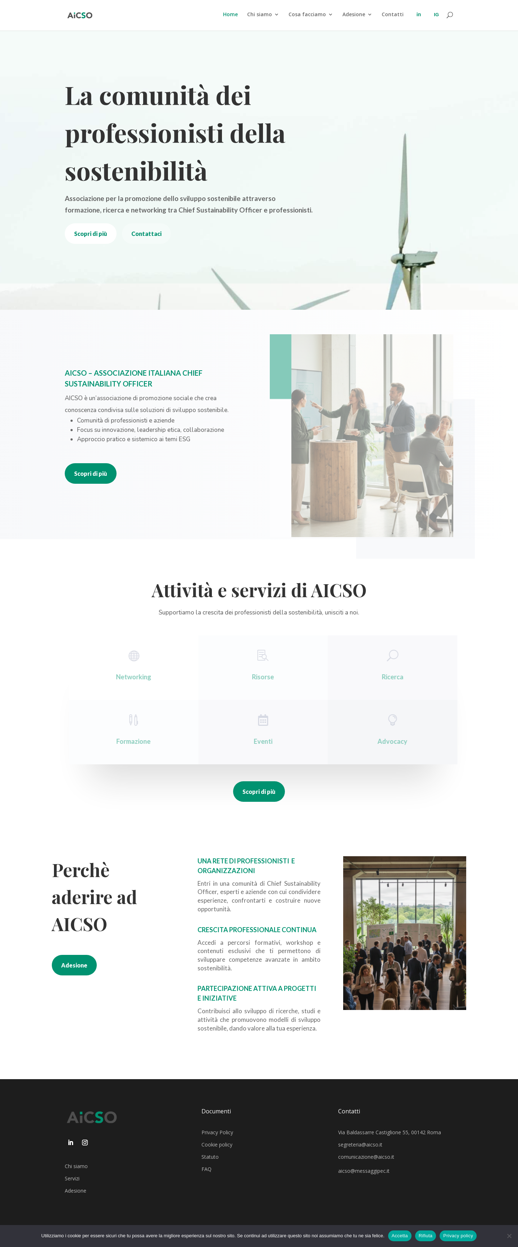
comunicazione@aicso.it (366, 1156)
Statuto (210, 1156)
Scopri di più (90, 233)
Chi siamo (259, 15)
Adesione (353, 15)
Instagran (436, 21)
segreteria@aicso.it (360, 1144)
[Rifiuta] (509, 1235)
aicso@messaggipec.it (364, 1170)
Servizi (72, 1178)
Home (230, 15)
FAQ (206, 1169)
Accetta (400, 1235)
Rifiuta (426, 1235)
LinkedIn (419, 21)
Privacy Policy (217, 1132)
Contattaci (146, 233)
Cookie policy (216, 1144)
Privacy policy (458, 1235)
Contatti (393, 15)
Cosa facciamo (307, 15)
